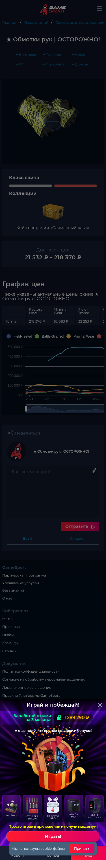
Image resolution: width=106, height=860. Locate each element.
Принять (82, 848)
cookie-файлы (52, 848)
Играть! (53, 836)
